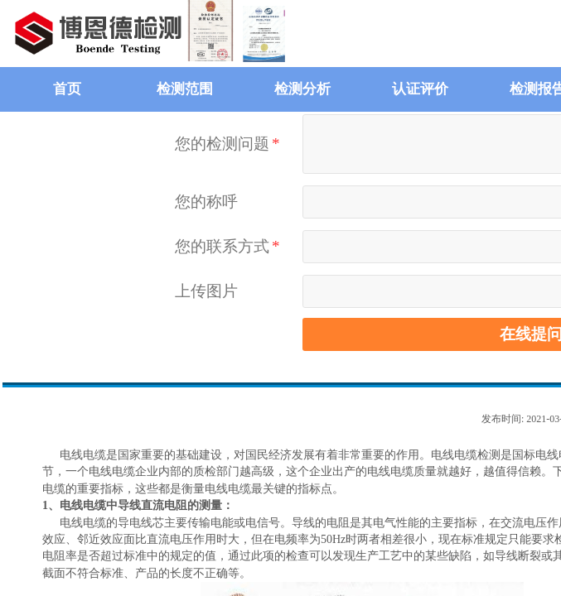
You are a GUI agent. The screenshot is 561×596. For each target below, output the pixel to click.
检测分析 (302, 89)
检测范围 (185, 89)
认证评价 (420, 89)
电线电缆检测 (466, 455)
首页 (67, 89)
